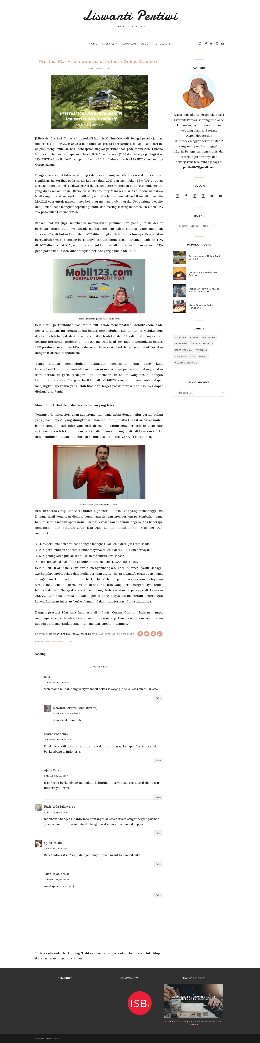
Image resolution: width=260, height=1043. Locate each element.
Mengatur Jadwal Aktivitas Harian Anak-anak (204, 290)
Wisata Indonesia (202, 344)
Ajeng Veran (52, 770)
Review (194, 337)
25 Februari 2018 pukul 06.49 (58, 739)
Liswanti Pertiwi (130, 15)
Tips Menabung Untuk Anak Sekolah (205, 257)
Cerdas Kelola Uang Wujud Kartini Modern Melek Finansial (193, 1023)
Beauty (203, 356)
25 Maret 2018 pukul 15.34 (56, 879)
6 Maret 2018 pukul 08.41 (56, 812)
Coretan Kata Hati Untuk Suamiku (203, 273)
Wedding (201, 350)
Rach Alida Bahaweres (59, 806)
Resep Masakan (183, 350)
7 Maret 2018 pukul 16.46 (56, 848)
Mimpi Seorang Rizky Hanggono (201, 306)
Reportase (65, 641)
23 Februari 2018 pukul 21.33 (58, 682)
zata (47, 677)
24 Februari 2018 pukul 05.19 (66, 713)
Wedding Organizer (186, 363)
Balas (158, 698)
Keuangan (180, 337)
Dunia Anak (181, 344)
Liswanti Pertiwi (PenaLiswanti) (75, 708)
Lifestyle (51, 641)
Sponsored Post (184, 356)
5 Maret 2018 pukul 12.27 (56, 776)
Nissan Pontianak (56, 734)
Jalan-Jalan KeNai (56, 874)
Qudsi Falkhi (53, 843)
